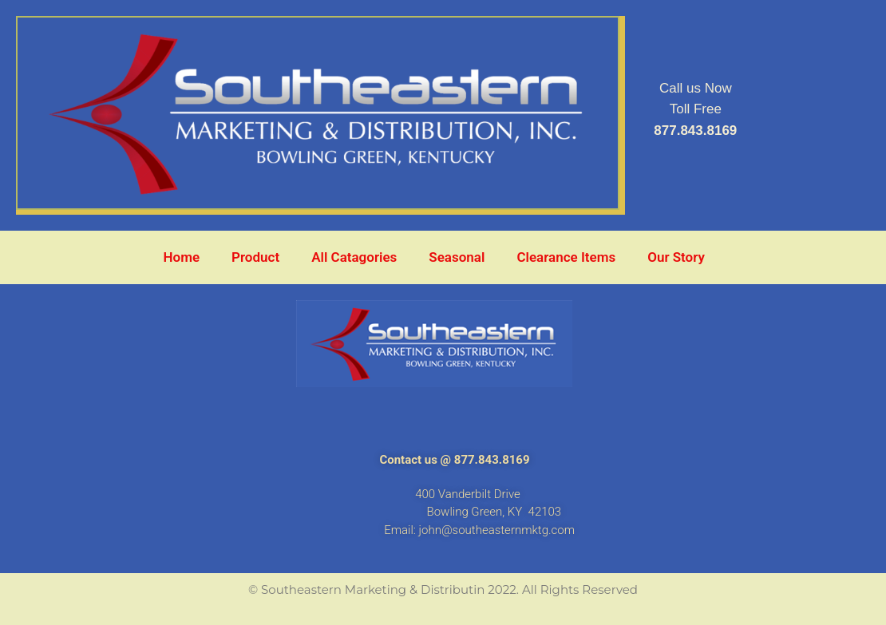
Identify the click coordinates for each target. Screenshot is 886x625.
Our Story (676, 257)
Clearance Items (565, 257)
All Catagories (354, 257)
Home (182, 257)
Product (255, 257)
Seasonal (457, 257)
